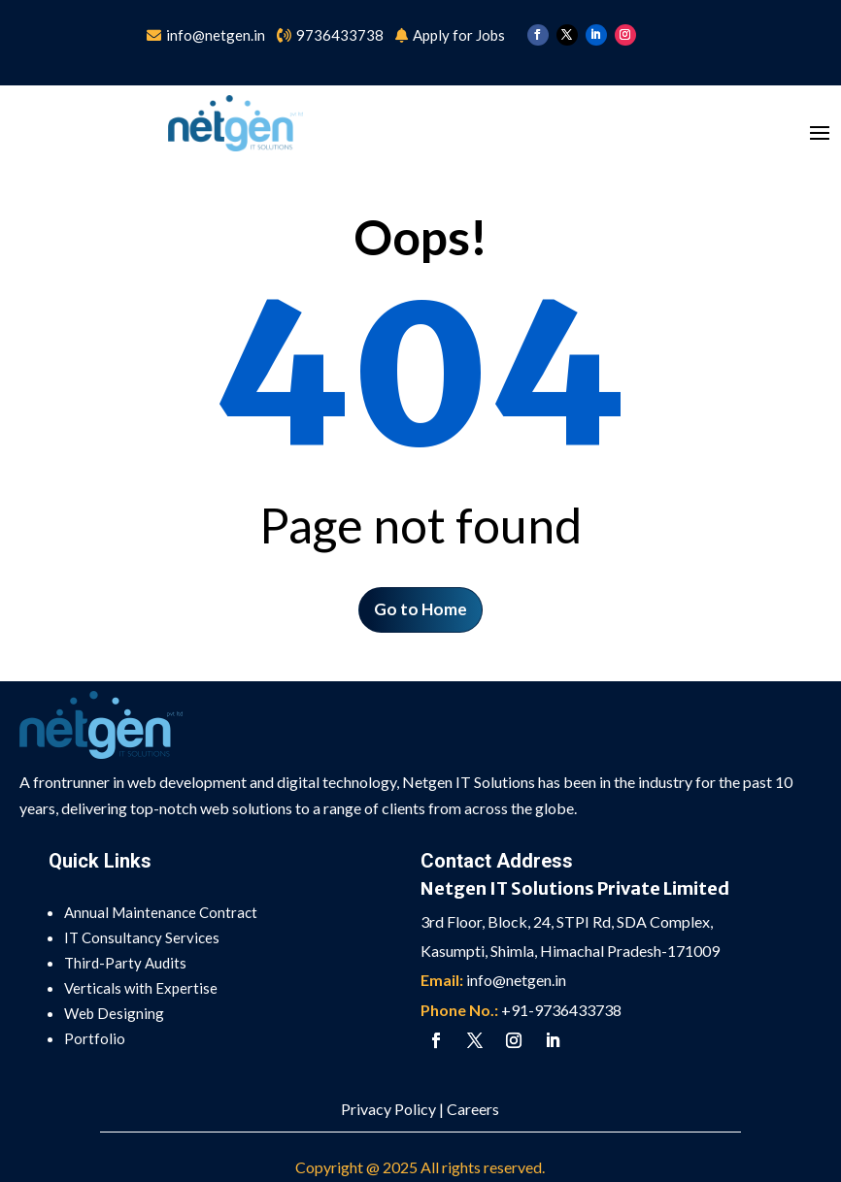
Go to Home (420, 609)
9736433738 (340, 35)
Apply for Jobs (459, 35)
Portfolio (94, 1038)
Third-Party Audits (125, 962)
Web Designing (114, 1013)
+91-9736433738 (561, 1010)
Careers (473, 1109)
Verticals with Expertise (141, 988)
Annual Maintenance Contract (160, 912)
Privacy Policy (388, 1109)
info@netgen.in (217, 35)
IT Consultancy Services (141, 937)
